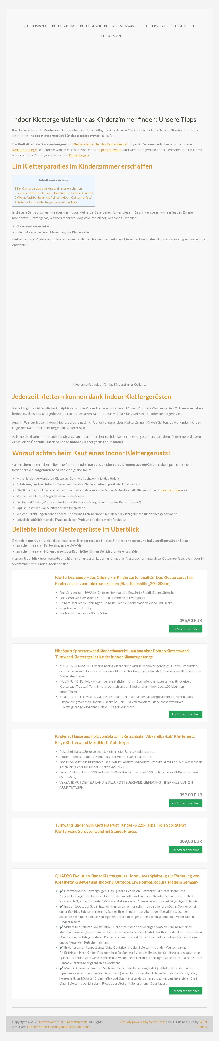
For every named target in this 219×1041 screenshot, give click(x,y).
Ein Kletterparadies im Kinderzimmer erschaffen (48, 188)
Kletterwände (36, 26)
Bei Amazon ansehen (186, 629)
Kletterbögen (155, 26)
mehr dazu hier (170, 490)
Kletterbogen (79, 155)
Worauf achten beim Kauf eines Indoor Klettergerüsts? (54, 197)
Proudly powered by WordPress (143, 1022)
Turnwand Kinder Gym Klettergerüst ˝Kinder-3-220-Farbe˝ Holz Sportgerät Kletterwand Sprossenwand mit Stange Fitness (120, 828)
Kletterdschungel (24, 150)
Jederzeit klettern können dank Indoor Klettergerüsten (54, 193)
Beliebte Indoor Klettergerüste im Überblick (46, 202)
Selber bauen (110, 36)
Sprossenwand (110, 150)
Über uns (83, 1027)
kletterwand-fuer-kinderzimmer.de (63, 1022)
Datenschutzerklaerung (44, 1027)
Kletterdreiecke (94, 26)
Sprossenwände (125, 26)
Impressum (68, 1027)
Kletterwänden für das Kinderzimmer (100, 144)
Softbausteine (183, 26)
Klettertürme (64, 26)
